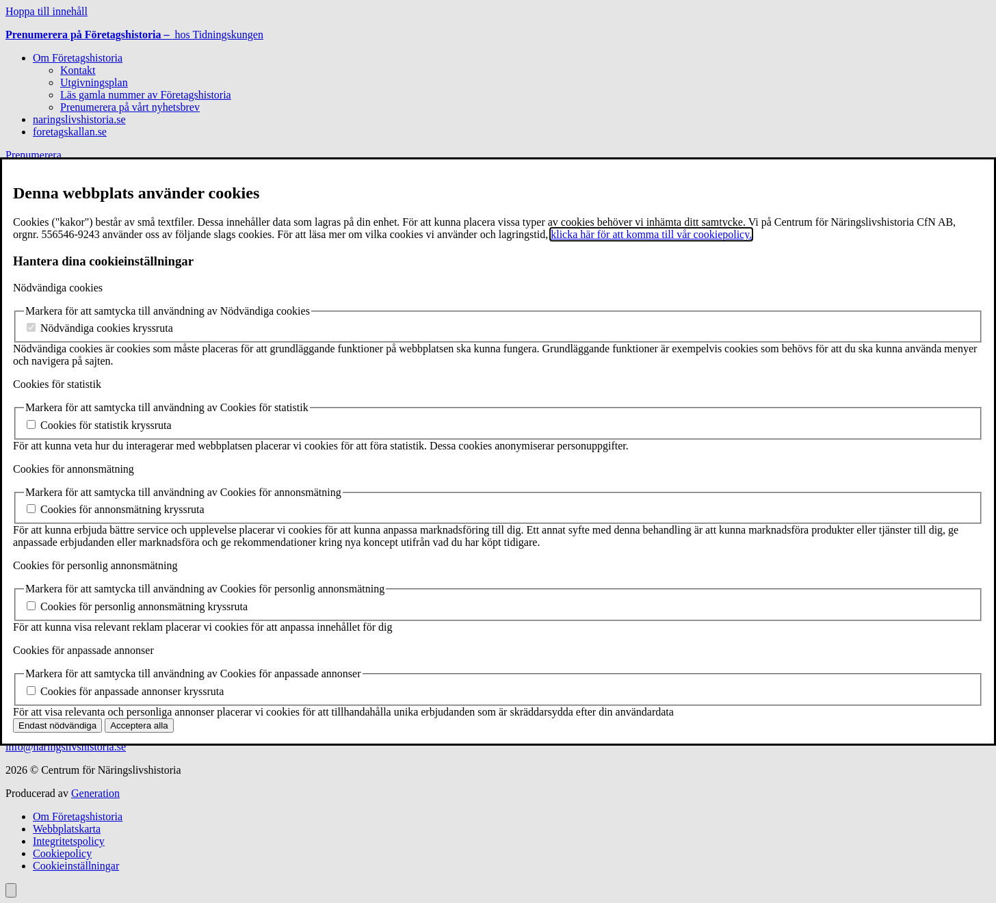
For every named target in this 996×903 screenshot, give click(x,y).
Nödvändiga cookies (58, 287)
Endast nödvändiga (57, 725)
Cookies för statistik (57, 384)
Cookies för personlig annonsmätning (95, 565)
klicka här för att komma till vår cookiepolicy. (651, 234)
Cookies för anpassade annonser (83, 650)
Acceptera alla (139, 725)
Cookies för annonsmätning (73, 469)
